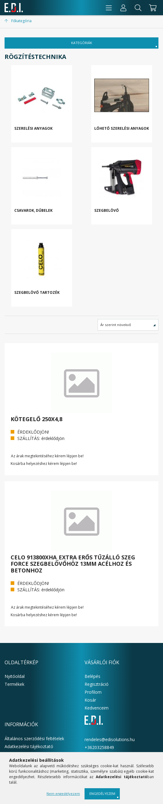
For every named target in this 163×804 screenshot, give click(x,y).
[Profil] (123, 7)
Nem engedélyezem (63, 793)
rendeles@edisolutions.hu (110, 739)
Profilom (93, 692)
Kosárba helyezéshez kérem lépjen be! (44, 464)
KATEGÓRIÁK (81, 42)
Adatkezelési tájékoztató (29, 746)
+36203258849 (99, 747)
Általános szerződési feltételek (34, 738)
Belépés (92, 676)
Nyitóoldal (15, 676)
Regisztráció (97, 684)
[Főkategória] (18, 20)
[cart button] (151, 7)
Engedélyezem (102, 793)
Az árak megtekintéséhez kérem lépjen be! (47, 456)
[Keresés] (138, 7)
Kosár (90, 700)
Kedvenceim (97, 708)
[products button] (109, 7)
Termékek (14, 684)
